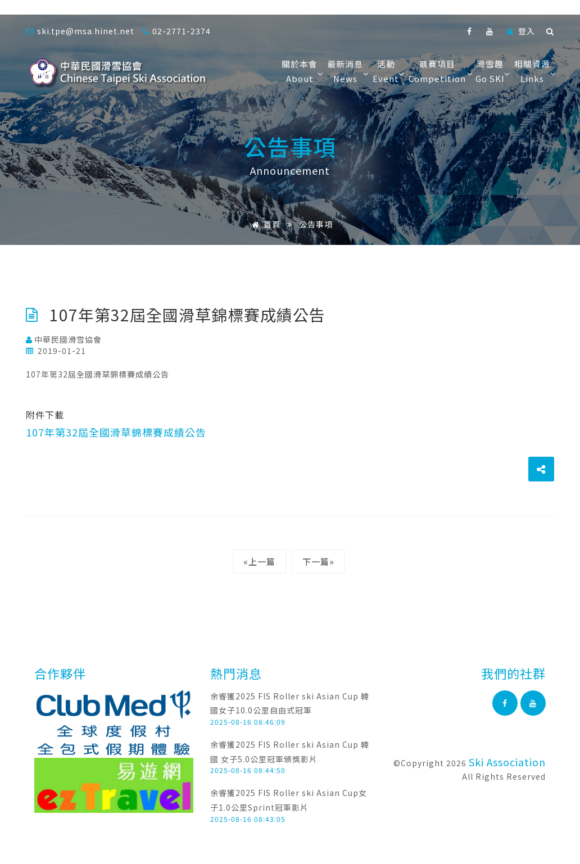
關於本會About (301, 71)
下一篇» (318, 561)
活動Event (388, 71)
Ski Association (507, 761)
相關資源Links (534, 71)
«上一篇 (259, 561)
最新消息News (347, 71)
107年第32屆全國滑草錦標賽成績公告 (116, 432)
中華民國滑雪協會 (64, 339)
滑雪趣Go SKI (492, 71)
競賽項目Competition (439, 71)
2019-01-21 (56, 350)
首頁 (264, 224)
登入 (521, 31)
